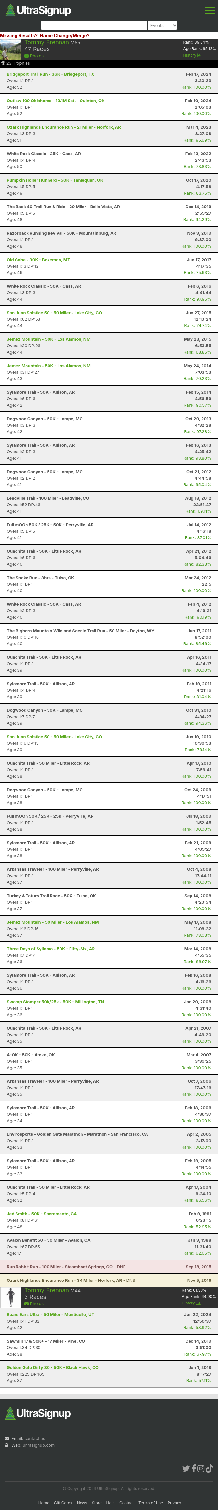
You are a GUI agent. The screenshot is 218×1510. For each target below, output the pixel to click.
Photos (34, 55)
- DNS (71, 1280)
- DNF (66, 1266)
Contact (126, 1502)
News (82, 1502)
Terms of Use (150, 1502)
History (192, 55)
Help (110, 1502)
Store (97, 1502)
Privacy (174, 1502)
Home (43, 1502)
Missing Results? (19, 35)
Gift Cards (63, 1502)
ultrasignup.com (39, 1445)
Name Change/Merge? (65, 35)
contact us (34, 1438)
